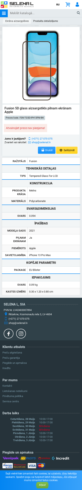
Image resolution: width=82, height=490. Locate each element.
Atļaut (42, 485)
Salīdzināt (67, 150)
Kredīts (6, 368)
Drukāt (47, 150)
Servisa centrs (10, 401)
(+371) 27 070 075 (42, 138)
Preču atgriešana (12, 352)
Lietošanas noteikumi (14, 391)
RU (58, 4)
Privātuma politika (12, 396)
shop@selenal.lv (41, 142)
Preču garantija (11, 357)
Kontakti (7, 385)
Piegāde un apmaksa (14, 362)
